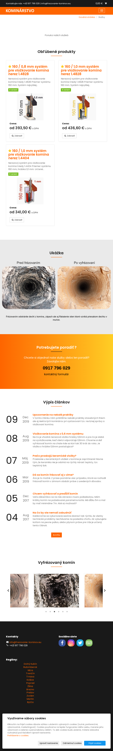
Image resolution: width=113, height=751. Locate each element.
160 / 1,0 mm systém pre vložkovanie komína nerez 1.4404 (28, 154)
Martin (30, 699)
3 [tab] (54, 612)
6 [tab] (67, 612)
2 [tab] (50, 612)
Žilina (30, 686)
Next (104, 590)
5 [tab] (62, 612)
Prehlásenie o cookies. (18, 735)
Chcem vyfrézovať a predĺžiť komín (55, 493)
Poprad (30, 683)
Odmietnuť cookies (72, 743)
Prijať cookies (95, 743)
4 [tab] (58, 612)
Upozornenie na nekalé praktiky (53, 414)
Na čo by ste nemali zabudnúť (52, 512)
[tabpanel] (56, 590)
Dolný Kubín (30, 664)
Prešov (30, 692)
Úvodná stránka (87, 17)
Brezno (30, 689)
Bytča (30, 702)
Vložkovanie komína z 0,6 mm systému (58, 433)
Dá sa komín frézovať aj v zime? (53, 474)
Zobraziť (16, 135)
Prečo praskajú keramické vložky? (54, 456)
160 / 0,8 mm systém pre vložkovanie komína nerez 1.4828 (28, 70)
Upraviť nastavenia (49, 743)
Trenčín (30, 673)
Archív (56, 535)
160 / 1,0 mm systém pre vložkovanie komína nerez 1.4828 (81, 70)
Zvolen (30, 695)
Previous (8, 590)
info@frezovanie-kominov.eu (56, 3)
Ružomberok (30, 667)
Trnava (30, 676)
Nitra (30, 670)
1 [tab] (46, 612)
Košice (30, 679)
